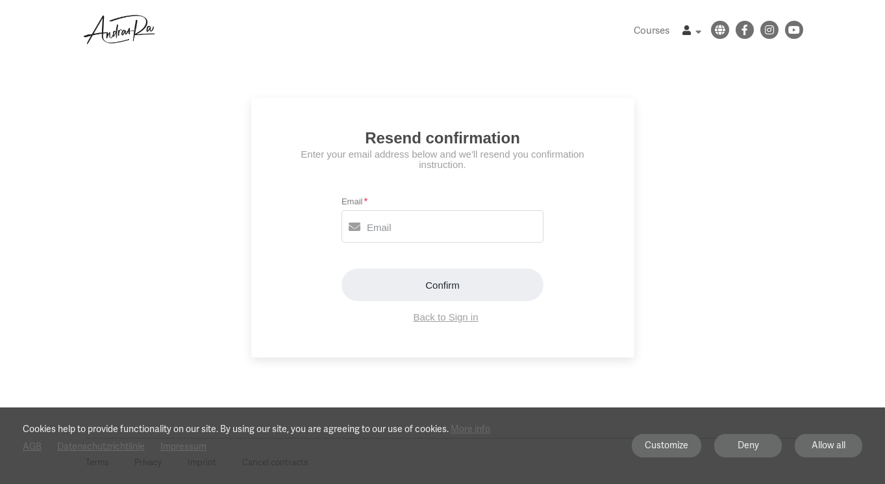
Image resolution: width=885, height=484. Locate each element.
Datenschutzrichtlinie (101, 446)
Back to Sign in (445, 316)
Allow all (828, 445)
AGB (32, 446)
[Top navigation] (691, 32)
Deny (748, 445)
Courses (651, 30)
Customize (666, 445)
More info (470, 429)
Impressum (183, 446)
